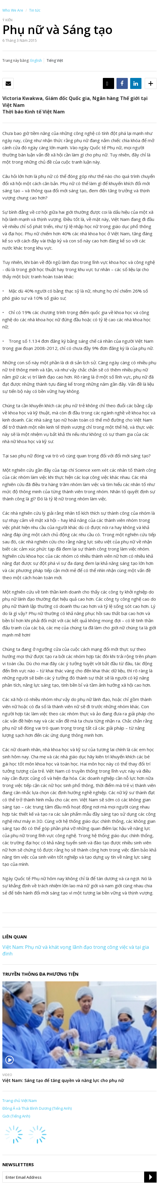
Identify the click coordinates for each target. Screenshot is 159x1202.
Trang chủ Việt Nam (19, 1100)
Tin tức (34, 10)
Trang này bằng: (15, 60)
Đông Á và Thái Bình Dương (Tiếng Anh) (37, 1108)
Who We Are (12, 10)
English (36, 60)
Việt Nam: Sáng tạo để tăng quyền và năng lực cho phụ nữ (63, 1080)
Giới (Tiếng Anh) (16, 1116)
